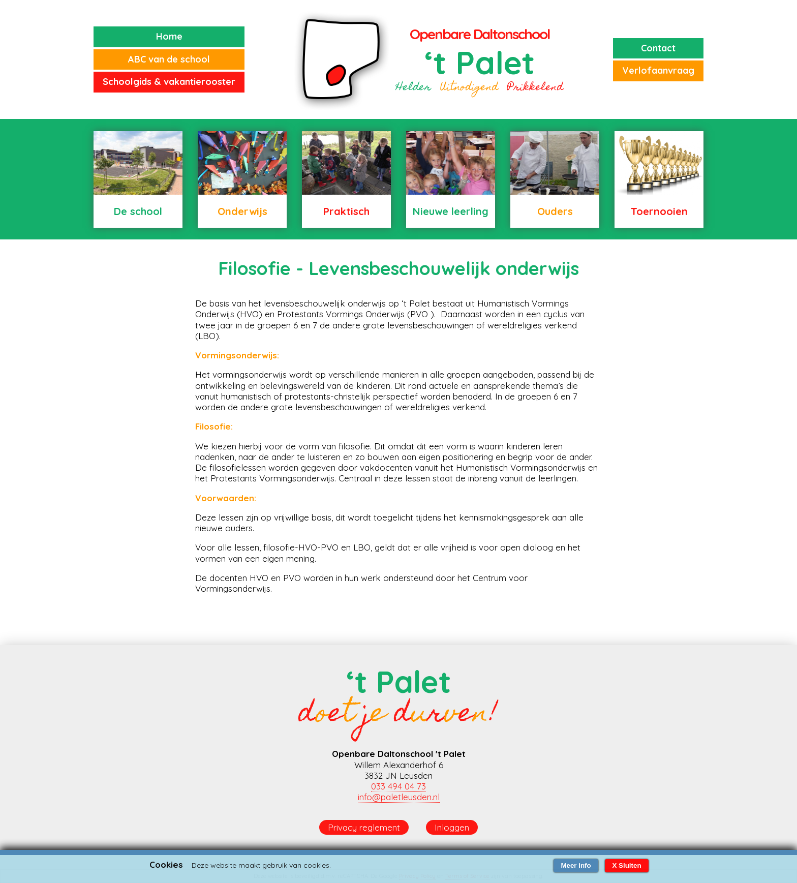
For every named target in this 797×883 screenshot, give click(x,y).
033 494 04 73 (398, 786)
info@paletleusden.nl (399, 796)
